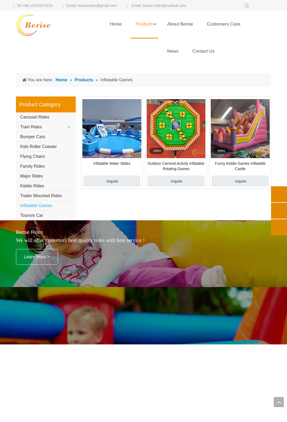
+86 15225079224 (38, 5)
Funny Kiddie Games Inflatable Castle (240, 228)
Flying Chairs (32, 219)
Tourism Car (31, 278)
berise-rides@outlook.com (164, 5)
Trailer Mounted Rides (41, 258)
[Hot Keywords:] (247, 6)
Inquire (112, 244)
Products (144, 24)
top (279, 402)
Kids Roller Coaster (38, 209)
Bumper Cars (32, 199)
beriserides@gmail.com (97, 5)
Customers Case (223, 24)
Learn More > (37, 319)
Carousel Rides (34, 179)
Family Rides (32, 228)
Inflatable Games (36, 268)
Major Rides (31, 238)
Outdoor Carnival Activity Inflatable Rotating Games (175, 228)
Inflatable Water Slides (111, 226)
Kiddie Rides (32, 248)
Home (116, 24)
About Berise (180, 24)
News (173, 51)
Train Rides (31, 189)
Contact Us (203, 51)
